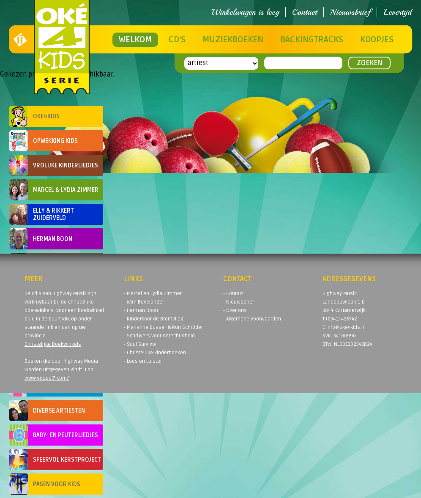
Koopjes (377, 40)
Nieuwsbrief (350, 12)
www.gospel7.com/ (47, 378)
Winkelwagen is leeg (245, 12)
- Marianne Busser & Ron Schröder (163, 327)
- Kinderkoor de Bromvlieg (153, 319)
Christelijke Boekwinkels (53, 344)
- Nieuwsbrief (238, 302)
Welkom (135, 40)
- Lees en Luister (143, 361)
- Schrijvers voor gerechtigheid (159, 336)
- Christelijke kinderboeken (155, 353)
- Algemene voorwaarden (252, 319)
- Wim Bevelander (144, 302)
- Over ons (235, 310)
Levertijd (397, 12)
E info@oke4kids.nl (344, 327)
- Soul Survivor (140, 344)
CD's (177, 40)
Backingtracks (311, 40)
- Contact (233, 293)
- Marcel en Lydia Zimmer (153, 293)
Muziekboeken (232, 40)
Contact (304, 12)
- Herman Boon (141, 310)
